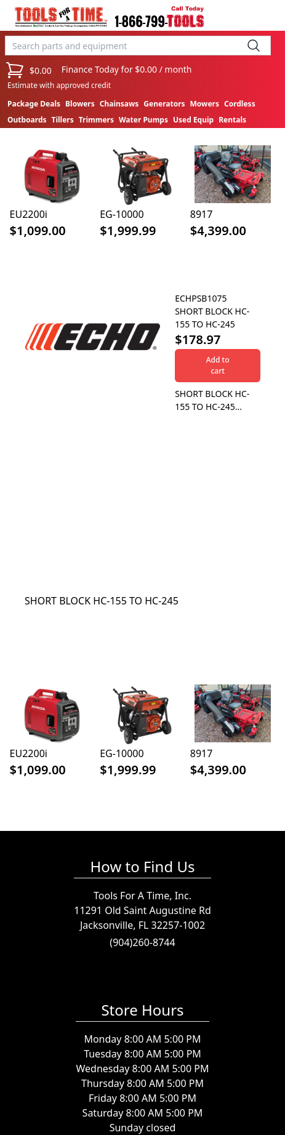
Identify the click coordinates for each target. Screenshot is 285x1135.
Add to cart (218, 365)
